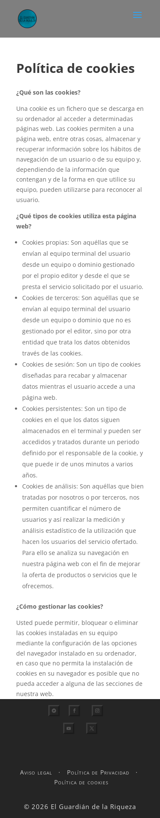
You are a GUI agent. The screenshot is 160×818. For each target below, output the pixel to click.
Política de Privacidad (98, 772)
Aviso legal (36, 772)
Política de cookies (81, 782)
